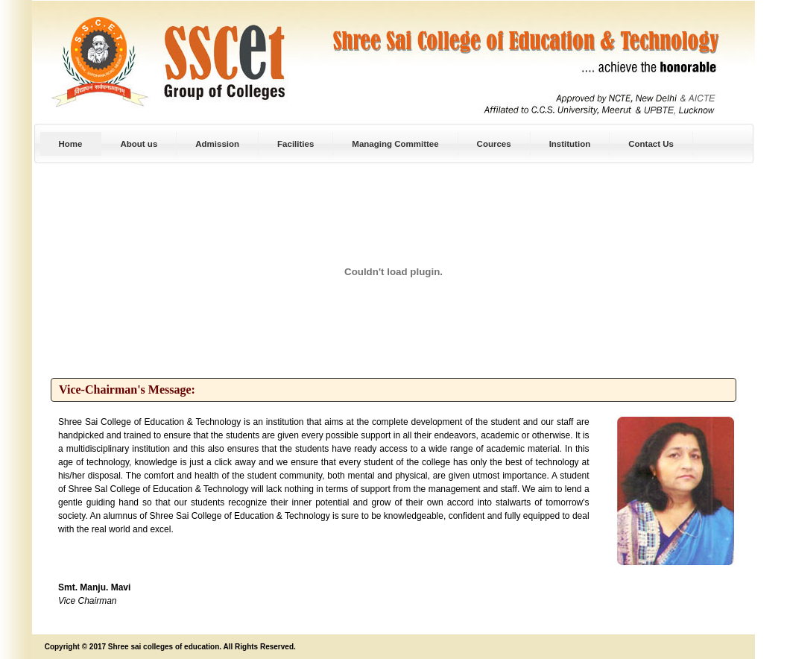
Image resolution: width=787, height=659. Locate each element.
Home (71, 143)
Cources (494, 143)
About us (138, 143)
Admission (217, 143)
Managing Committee (395, 143)
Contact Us (651, 143)
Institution (570, 143)
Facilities (295, 143)
